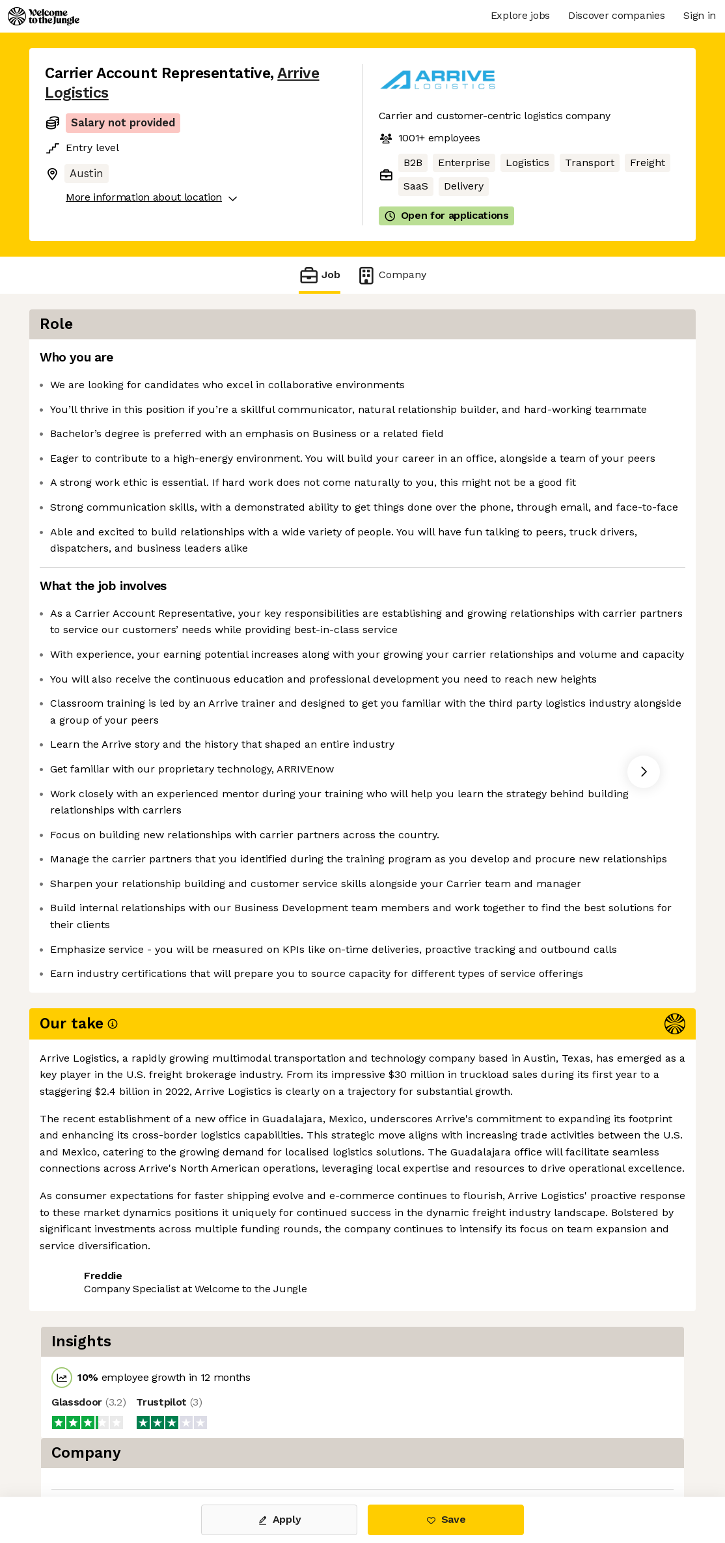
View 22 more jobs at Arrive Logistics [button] (228, 1442)
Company (391, 275)
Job (319, 275)
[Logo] (43, 16)
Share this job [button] (81, 1442)
